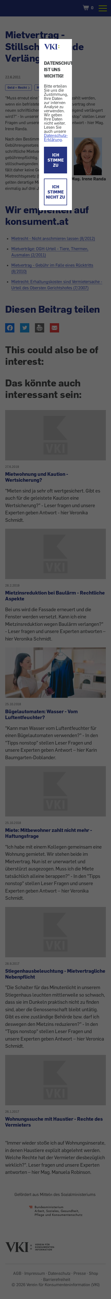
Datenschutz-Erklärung (56, 137)
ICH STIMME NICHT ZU (55, 192)
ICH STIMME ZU (56, 160)
